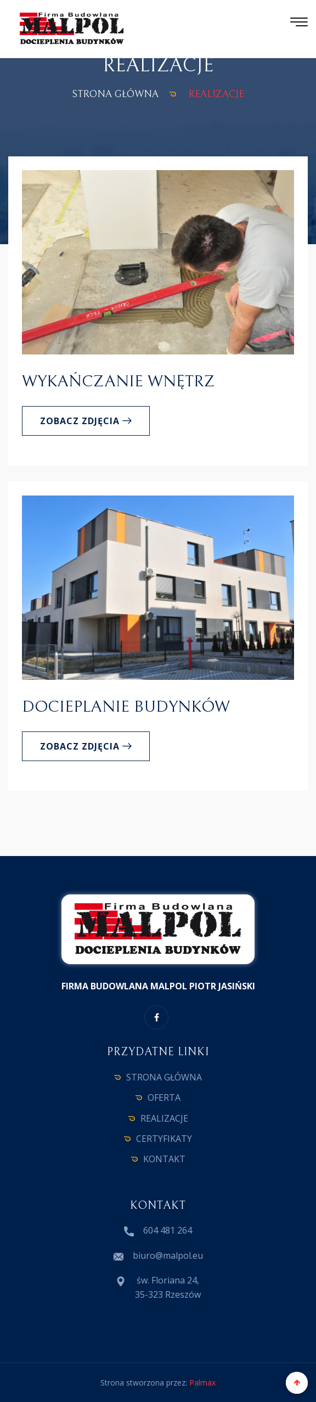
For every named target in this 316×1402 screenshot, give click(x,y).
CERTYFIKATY (164, 1139)
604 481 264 (167, 1230)
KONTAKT (164, 1159)
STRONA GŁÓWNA (115, 94)
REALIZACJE (164, 1118)
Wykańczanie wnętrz (118, 381)
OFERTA (164, 1097)
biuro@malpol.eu (168, 1255)
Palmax (202, 1382)
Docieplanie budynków (126, 706)
